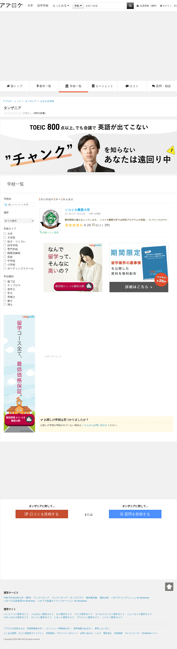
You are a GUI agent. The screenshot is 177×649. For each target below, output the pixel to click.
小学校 (9, 264)
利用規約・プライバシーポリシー (62, 633)
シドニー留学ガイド (112, 617)
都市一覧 (44, 86)
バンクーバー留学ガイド (16, 614)
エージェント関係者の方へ (58, 628)
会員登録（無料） (147, 5)
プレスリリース (132, 633)
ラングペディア (41, 597)
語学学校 (42, 5)
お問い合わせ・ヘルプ (90, 633)
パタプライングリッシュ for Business (130, 597)
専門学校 (11, 249)
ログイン (166, 5)
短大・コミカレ (15, 241)
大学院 (9, 237)
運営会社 (107, 633)
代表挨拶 (118, 633)
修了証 (9, 281)
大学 (30, 5)
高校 (8, 256)
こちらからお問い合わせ (94, 425)
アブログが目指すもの (14, 628)
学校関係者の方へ (35, 628)
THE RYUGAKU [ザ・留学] (17, 597)
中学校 (9, 260)
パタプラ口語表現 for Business (19, 601)
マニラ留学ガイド (84, 614)
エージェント (102, 86)
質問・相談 (161, 86)
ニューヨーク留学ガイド (139, 614)
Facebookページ (149, 633)
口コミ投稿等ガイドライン (31, 633)
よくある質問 (10, 633)
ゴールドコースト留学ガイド (110, 614)
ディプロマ (12, 285)
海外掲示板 (91, 597)
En (175, 5)
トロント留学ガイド (64, 617)
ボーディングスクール (19, 268)
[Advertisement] (33, 46)
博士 (8, 304)
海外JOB (104, 597)
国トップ (15, 86)
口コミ (132, 86)
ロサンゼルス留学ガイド (16, 617)
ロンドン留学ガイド (41, 617)
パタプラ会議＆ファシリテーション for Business (62, 601)
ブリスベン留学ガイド (88, 617)
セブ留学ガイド (64, 614)
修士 (8, 300)
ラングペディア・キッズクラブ (68, 597)
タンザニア (12, 108)
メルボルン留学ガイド (42, 614)
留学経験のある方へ (83, 628)
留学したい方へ (102, 628)
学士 (8, 293)
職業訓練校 (12, 252)
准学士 (9, 289)
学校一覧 (73, 86)
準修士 (9, 296)
